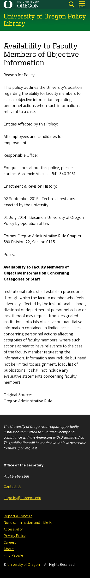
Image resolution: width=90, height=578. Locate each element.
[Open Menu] (82, 4)
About (9, 549)
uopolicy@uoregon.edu (22, 498)
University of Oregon (23, 564)
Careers (10, 542)
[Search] (71, 4)
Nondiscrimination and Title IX (28, 522)
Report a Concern (18, 516)
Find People (13, 555)
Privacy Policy (14, 535)
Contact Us (12, 486)
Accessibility (13, 529)
